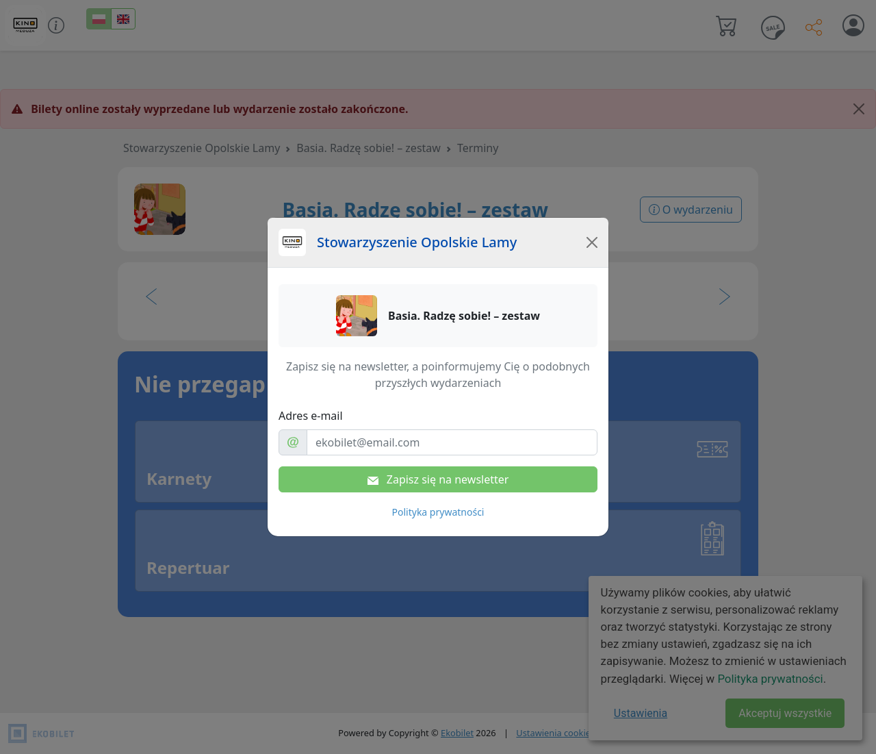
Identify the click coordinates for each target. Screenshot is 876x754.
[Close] (592, 242)
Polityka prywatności (438, 511)
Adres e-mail (311, 415)
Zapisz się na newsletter (438, 479)
